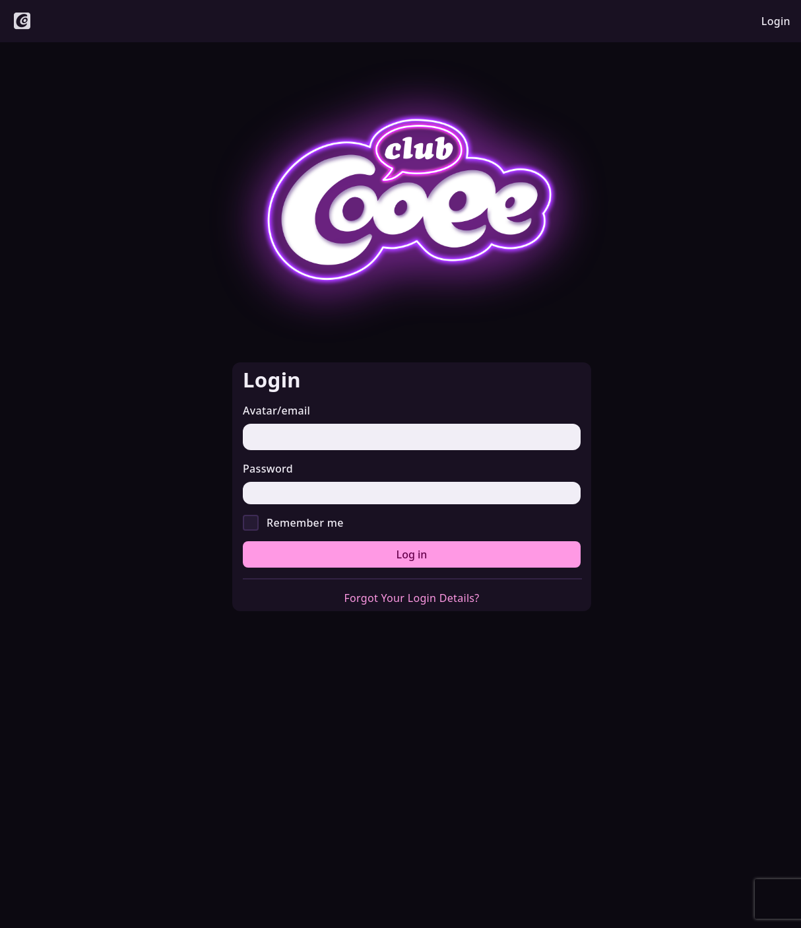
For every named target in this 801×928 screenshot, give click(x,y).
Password (268, 468)
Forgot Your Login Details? (411, 598)
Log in (412, 554)
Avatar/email (276, 410)
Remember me (305, 522)
